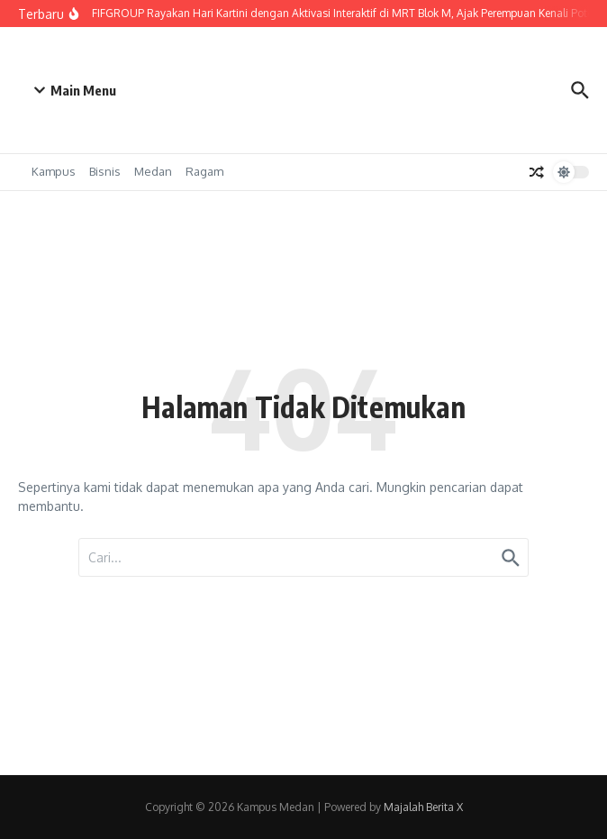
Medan (153, 171)
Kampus (54, 171)
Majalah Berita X (423, 807)
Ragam (204, 171)
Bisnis (105, 171)
